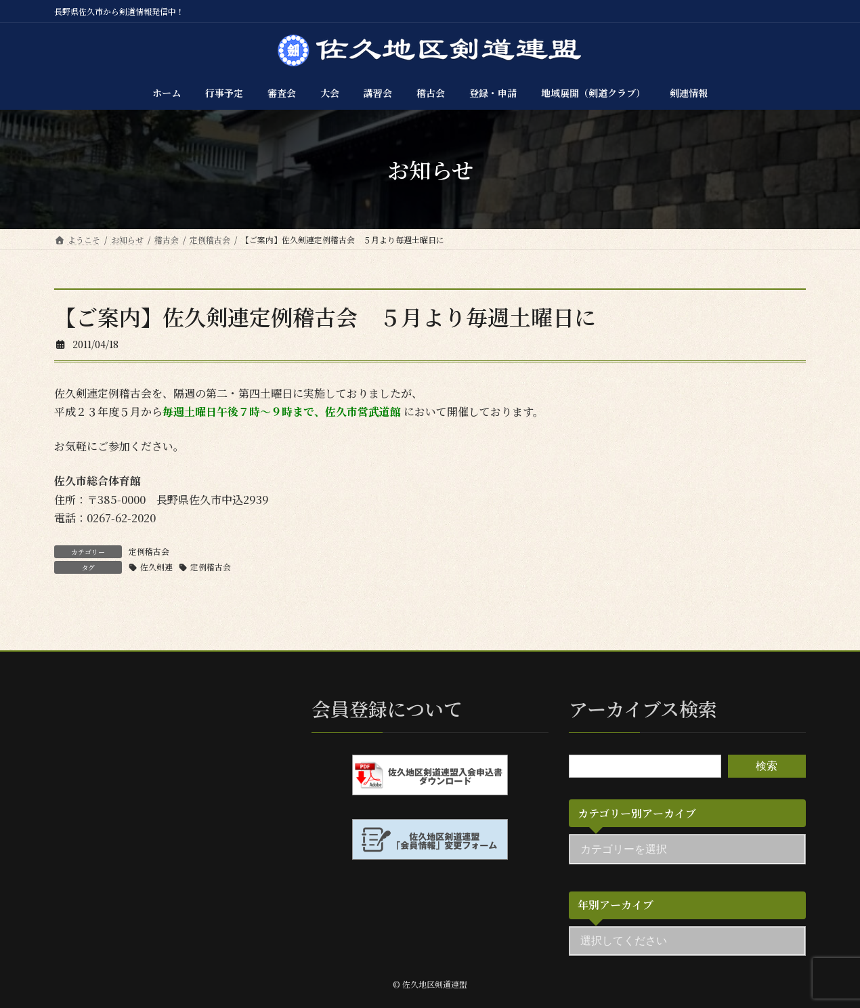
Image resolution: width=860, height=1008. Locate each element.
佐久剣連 (156, 566)
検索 (766, 766)
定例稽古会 (149, 551)
